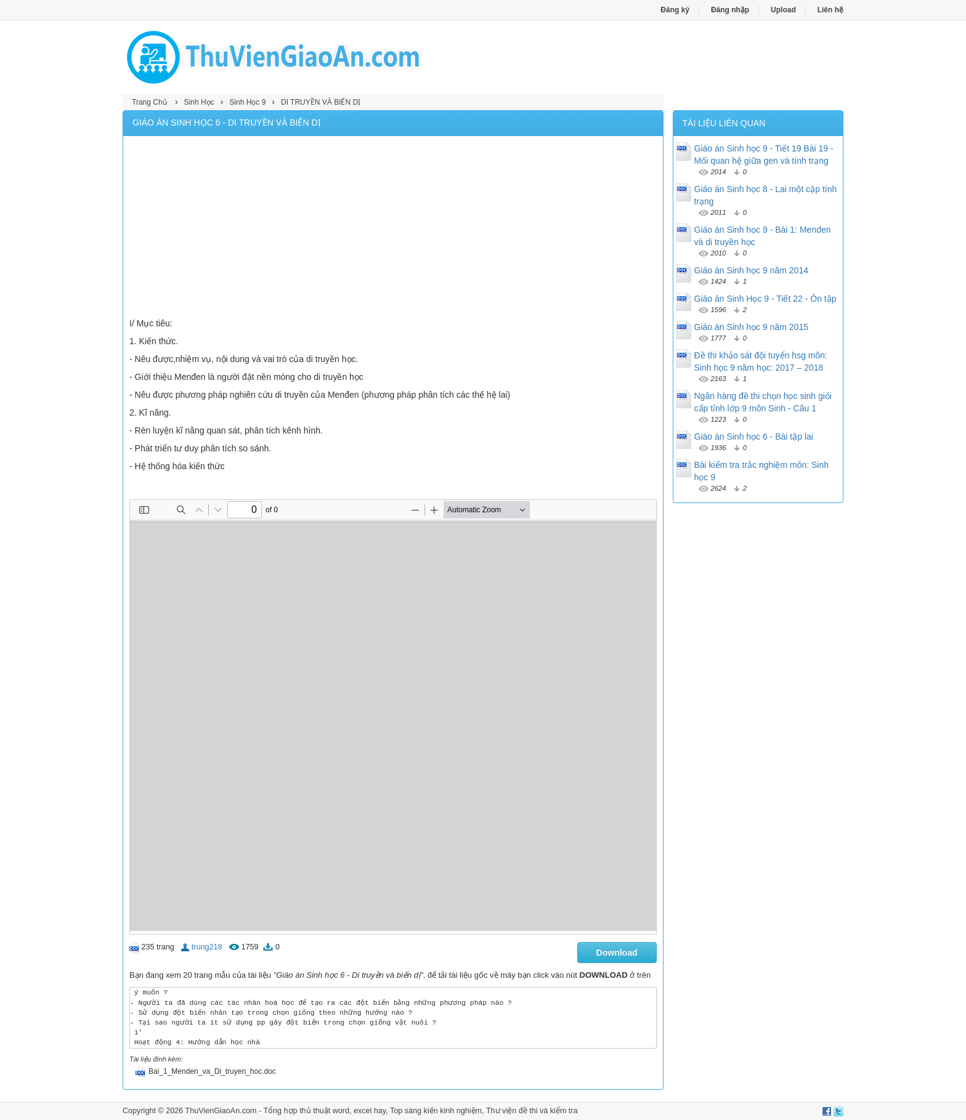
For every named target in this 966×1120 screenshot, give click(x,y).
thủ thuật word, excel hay (342, 1110)
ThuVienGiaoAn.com (220, 1110)
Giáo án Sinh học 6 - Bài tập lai (753, 436)
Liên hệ (830, 10)
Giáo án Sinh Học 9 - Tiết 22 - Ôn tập (765, 299)
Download (617, 952)
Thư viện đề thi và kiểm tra (532, 1110)
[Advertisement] (393, 228)
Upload (783, 10)
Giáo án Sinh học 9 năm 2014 (751, 270)
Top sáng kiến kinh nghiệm (436, 1110)
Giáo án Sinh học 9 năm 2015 (751, 327)
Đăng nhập (730, 10)
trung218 (207, 947)
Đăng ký (674, 10)
